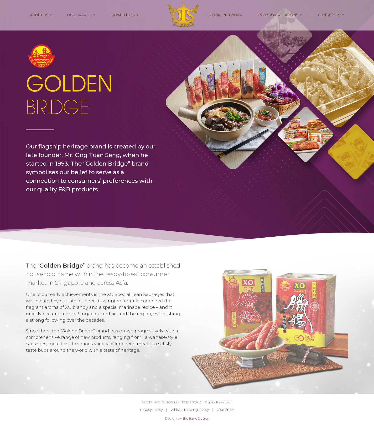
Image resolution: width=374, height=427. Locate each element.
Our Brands (81, 15)
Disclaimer (225, 409)
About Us (41, 15)
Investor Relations (280, 15)
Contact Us (331, 15)
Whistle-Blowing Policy (190, 409)
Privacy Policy (151, 409)
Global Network (225, 15)
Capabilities (124, 15)
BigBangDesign (196, 418)
